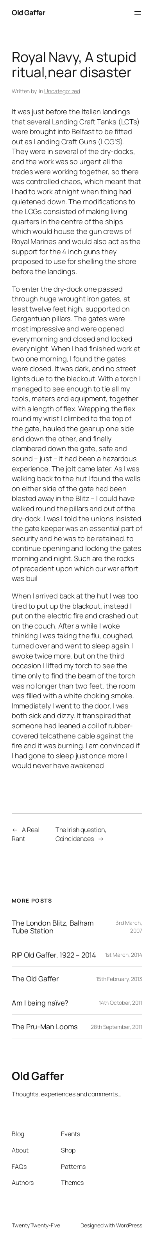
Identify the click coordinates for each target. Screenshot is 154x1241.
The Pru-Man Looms (45, 1027)
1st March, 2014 (124, 954)
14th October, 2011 (120, 1002)
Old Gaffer (28, 12)
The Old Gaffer (35, 979)
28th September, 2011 (116, 1026)
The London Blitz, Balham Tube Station (53, 927)
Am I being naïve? (40, 1003)
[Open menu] (137, 13)
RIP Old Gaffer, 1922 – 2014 (54, 955)
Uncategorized (62, 91)
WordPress (129, 1225)
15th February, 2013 (119, 979)
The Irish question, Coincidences (81, 834)
